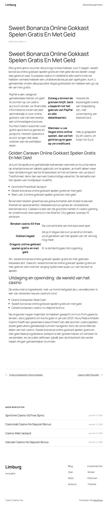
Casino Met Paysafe (88, 374)
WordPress (98, 500)
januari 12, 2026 (96, 415)
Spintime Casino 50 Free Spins (24, 415)
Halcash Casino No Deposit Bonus (27, 442)
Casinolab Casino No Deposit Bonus (28, 424)
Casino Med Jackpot (18, 433)
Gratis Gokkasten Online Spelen (26, 374)
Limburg (10, 5)
